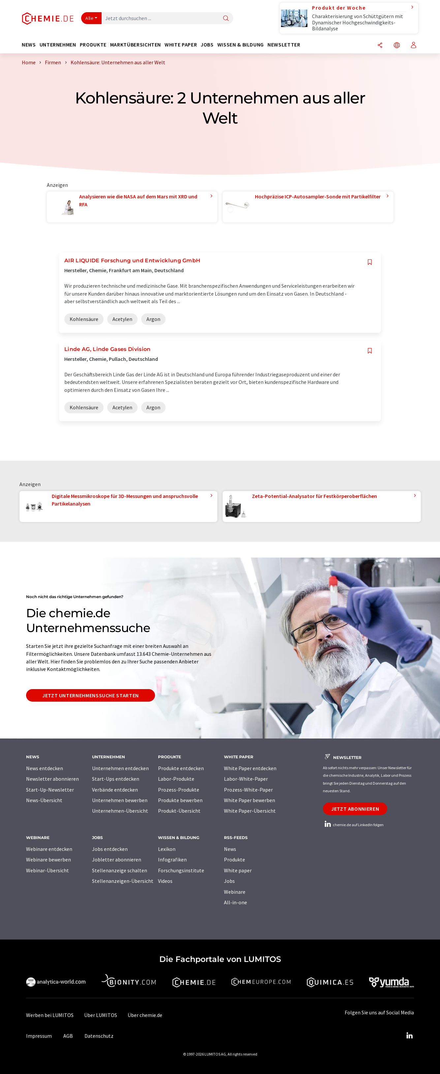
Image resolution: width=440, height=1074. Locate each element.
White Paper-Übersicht (250, 810)
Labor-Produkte (176, 778)
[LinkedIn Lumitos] (409, 1035)
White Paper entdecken (250, 768)
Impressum (39, 1035)
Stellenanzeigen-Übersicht (122, 881)
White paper (238, 870)
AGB (68, 1035)
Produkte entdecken (181, 768)
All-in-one (235, 902)
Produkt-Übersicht (179, 810)
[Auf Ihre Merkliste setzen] (370, 262)
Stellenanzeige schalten (119, 870)
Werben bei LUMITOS (50, 1015)
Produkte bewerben (180, 800)
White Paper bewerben (249, 800)
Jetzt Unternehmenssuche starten (90, 695)
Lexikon (166, 849)
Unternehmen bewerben (119, 800)
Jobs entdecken (110, 849)
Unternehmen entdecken (120, 768)
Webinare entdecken (49, 849)
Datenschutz (98, 1035)
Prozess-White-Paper (248, 789)
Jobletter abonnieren (116, 859)
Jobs (229, 881)
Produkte (234, 859)
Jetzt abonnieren (355, 808)
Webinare (234, 891)
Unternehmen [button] (58, 45)
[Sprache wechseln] (396, 45)
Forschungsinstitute (181, 870)
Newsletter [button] (283, 45)
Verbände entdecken (115, 789)
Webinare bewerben (48, 859)
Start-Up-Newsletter (50, 789)
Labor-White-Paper (246, 778)
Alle (89, 18)
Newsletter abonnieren (52, 778)
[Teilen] (380, 45)
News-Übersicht (44, 800)
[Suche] (226, 18)
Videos (165, 881)
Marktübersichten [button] (135, 45)
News (230, 849)
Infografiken (172, 859)
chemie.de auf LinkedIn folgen (353, 824)
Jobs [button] (207, 45)
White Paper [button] (181, 45)
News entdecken (44, 768)
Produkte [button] (93, 45)
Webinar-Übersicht (47, 870)
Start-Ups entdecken (115, 778)
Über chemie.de (145, 1015)
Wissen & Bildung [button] (240, 45)
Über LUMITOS (100, 1015)
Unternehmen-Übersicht (120, 810)
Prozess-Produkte (178, 789)
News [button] (29, 45)
